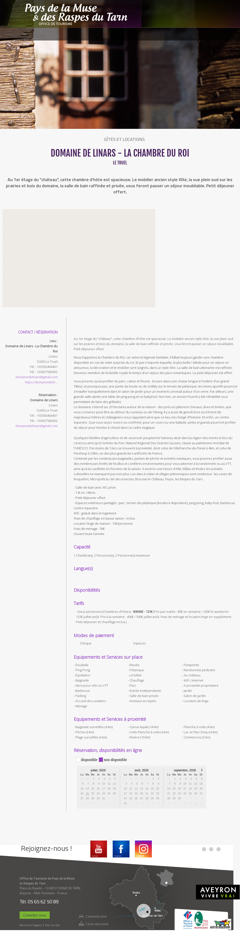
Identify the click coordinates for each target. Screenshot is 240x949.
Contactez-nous (34, 915)
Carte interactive (97, 924)
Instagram (143, 849)
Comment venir (96, 916)
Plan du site (52, 925)
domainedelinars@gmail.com (36, 377)
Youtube (98, 849)
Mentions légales (31, 925)
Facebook (121, 849)
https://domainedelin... (41, 382)
